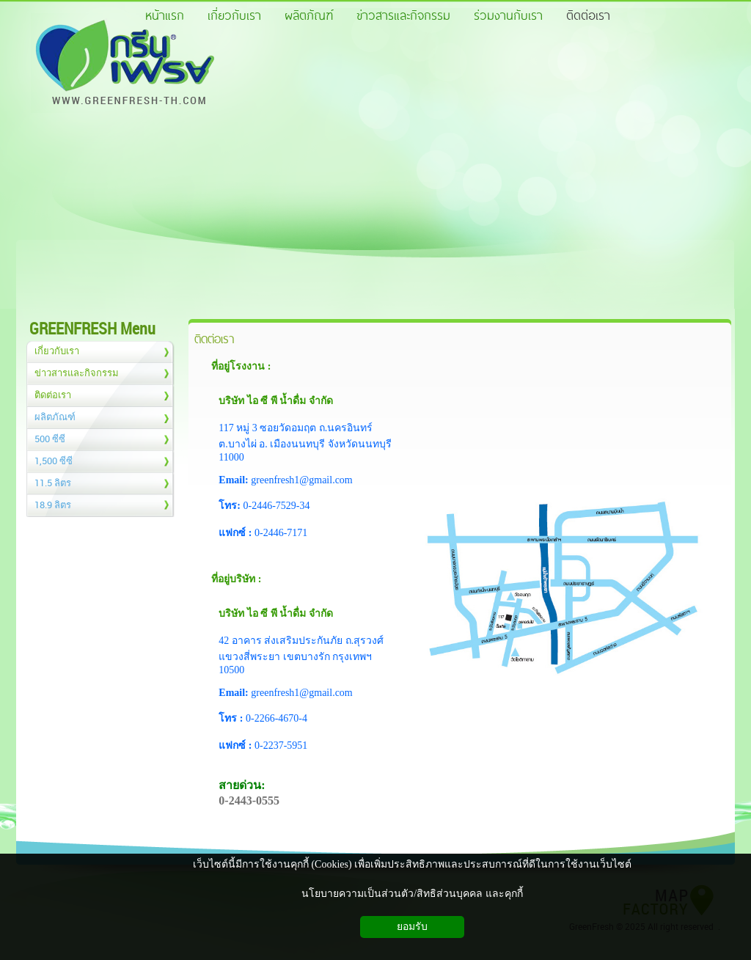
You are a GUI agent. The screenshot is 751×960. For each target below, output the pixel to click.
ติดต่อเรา (52, 394)
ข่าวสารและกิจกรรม (76, 372)
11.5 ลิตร (52, 482)
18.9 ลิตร (52, 504)
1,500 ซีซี (53, 460)
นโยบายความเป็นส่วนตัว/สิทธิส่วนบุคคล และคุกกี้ (411, 893)
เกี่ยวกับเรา (56, 350)
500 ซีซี (49, 438)
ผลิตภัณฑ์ (55, 416)
